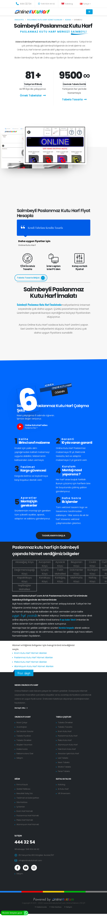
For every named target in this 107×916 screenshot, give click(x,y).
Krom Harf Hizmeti (25, 811)
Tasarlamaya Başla (53, 535)
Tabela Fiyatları (24, 735)
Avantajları (22, 727)
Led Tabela (63, 758)
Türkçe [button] (85, 3)
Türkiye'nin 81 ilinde (33, 84)
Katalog (67, 3)
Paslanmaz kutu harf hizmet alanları (44, 19)
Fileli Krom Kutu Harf (67, 749)
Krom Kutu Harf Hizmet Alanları (30, 653)
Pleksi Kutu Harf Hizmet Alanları (30, 661)
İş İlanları (21, 806)
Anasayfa (19, 19)
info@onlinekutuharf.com (31, 860)
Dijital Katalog (64, 779)
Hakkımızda (22, 749)
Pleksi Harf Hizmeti (25, 820)
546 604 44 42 (46, 3)
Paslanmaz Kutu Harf (68, 735)
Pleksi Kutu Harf (65, 740)
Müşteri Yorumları (25, 744)
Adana (68, 19)
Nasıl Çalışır (22, 722)
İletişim (20, 758)
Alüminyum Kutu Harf (68, 744)
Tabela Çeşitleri (64, 717)
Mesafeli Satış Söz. (26, 793)
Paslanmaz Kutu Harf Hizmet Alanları (33, 657)
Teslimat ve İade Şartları (28, 798)
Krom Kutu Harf (65, 731)
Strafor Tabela (65, 766)
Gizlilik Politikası (24, 789)
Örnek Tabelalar (33, 95)
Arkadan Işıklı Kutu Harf (69, 753)
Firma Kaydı (22, 784)
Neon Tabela (64, 762)
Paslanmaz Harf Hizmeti (28, 815)
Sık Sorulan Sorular (26, 731)
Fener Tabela (64, 771)
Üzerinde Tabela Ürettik (74, 84)
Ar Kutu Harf (63, 789)
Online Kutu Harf (23, 717)
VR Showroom (65, 793)
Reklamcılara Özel (25, 753)
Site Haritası (22, 802)
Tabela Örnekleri (25, 740)
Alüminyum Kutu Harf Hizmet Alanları (33, 666)
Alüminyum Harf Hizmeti (28, 824)
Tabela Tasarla (74, 99)
